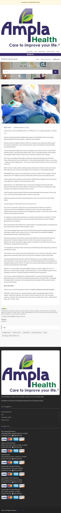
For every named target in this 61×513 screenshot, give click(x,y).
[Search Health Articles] (28, 72)
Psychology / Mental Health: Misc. (10, 335)
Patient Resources (46, 59)
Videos (22, 76)
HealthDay (12, 316)
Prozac (45, 332)
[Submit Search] (55, 72)
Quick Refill (42, 51)
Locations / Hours (6, 417)
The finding (7, 173)
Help (35, 51)
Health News (10, 76)
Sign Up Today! (50, 51)
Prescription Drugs (36, 332)
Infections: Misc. (17, 332)
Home (37, 59)
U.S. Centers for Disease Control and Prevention (41, 289)
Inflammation (26, 332)
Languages (30, 51)
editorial (50, 232)
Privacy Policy (5, 420)
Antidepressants (6, 332)
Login (57, 51)
